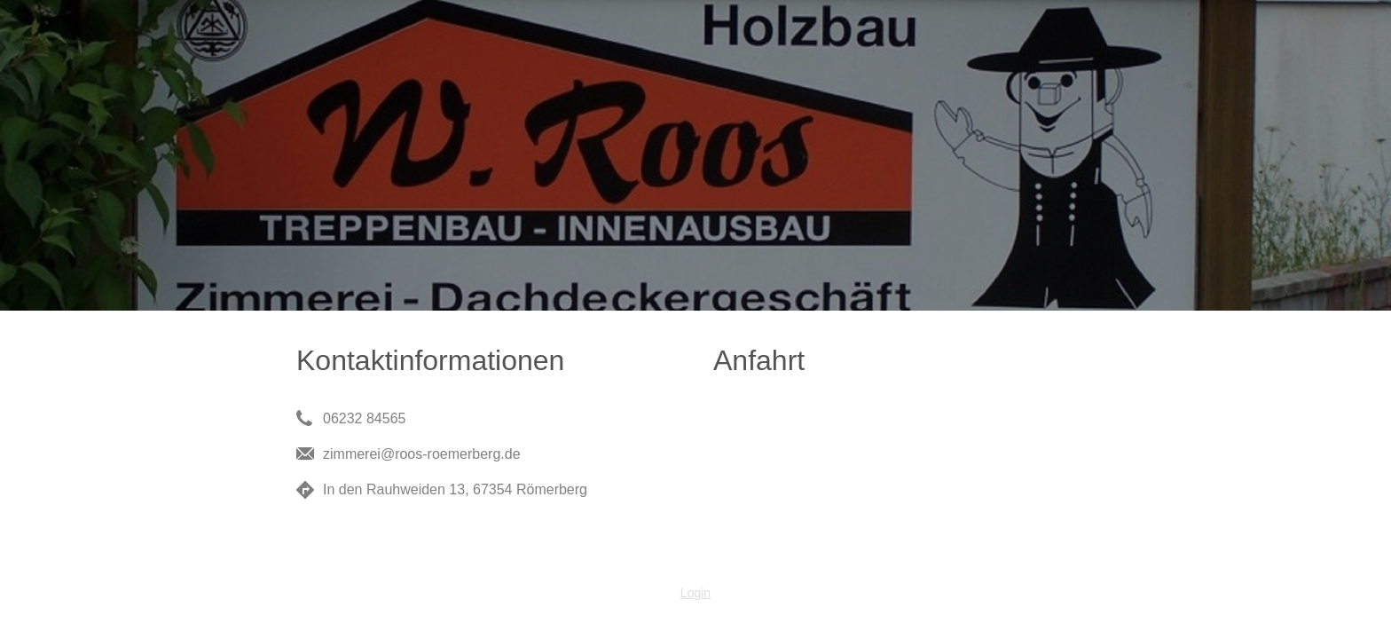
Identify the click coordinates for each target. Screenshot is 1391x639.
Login (695, 593)
